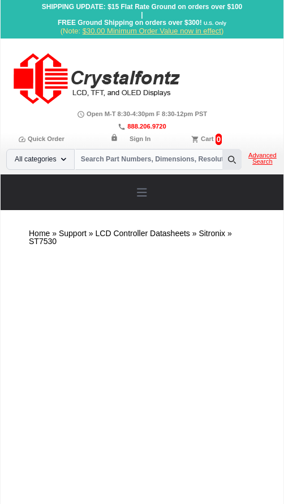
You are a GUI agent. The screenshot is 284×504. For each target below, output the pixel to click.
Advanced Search (262, 158)
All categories (40, 159)
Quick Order (41, 138)
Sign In (140, 138)
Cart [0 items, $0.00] (207, 138)
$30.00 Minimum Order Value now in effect (152, 31)
